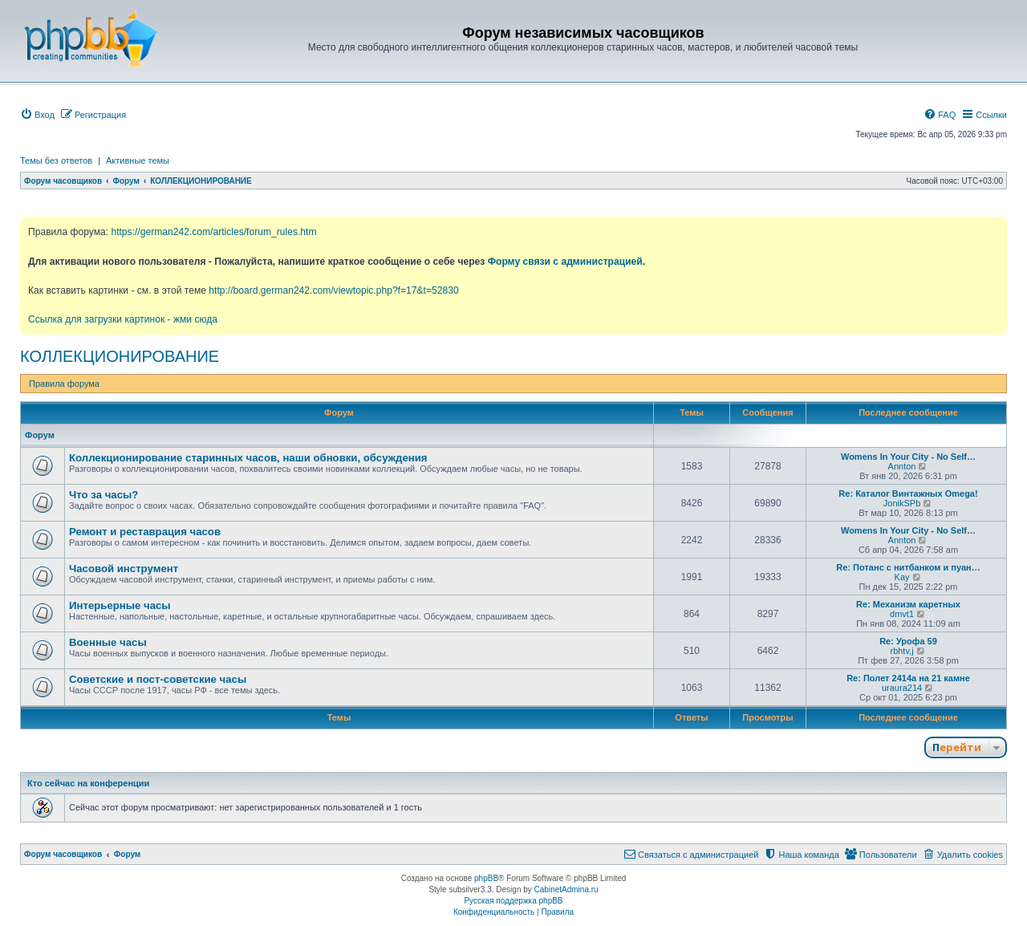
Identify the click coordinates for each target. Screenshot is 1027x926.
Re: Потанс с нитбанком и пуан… (908, 567)
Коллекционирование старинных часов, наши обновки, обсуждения (248, 458)
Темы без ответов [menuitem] (56, 160)
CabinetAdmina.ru (566, 889)
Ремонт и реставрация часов (145, 532)
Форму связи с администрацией (565, 261)
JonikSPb (901, 503)
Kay (902, 577)
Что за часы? (103, 495)
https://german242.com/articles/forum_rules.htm (213, 232)
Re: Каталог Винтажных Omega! (907, 493)
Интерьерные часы (120, 605)
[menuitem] (37, 114)
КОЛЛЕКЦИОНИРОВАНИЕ (119, 356)
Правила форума (64, 383)
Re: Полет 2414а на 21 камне (908, 678)
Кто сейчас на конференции (88, 783)
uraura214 (902, 687)
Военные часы (108, 642)
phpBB (486, 878)
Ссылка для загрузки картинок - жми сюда (122, 319)
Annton (902, 466)
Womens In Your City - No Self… (908, 456)
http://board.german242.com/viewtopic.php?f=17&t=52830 (333, 290)
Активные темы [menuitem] (137, 160)
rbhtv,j (901, 651)
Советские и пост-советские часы (157, 679)
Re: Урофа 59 (908, 641)
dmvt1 (902, 614)
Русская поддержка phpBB (513, 900)
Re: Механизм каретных (908, 604)
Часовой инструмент (123, 569)
